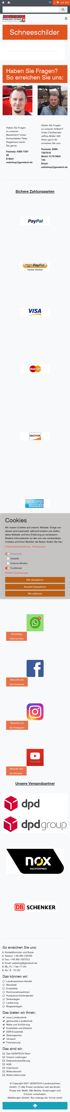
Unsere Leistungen (16, 1057)
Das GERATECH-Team (18, 1053)
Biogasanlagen (14, 1006)
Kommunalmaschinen (18, 992)
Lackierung (12, 1002)
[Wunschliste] (50, 2)
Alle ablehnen (35, 593)
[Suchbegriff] (31, 9)
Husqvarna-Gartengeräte (19, 995)
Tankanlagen (13, 999)
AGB (8, 1064)
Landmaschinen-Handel (19, 981)
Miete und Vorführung (18, 1024)
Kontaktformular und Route (19, 952)
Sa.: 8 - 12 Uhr (12, 970)
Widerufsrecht (13, 1071)
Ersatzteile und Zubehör (19, 1028)
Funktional (16, 568)
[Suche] (63, 9)
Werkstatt (11, 984)
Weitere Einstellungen (17, 572)
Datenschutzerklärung (18, 1060)
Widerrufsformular (16, 1075)
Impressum (12, 1067)
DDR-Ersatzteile (14, 1031)
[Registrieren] (9, 2)
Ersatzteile (12, 988)
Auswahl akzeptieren (35, 586)
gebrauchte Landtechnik (19, 1021)
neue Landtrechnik (16, 1017)
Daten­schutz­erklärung (18, 546)
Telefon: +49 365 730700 (18, 955)
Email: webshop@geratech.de (21, 963)
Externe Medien (19, 563)
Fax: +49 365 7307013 (17, 959)
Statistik (15, 558)
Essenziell (16, 553)
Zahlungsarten (14, 1035)
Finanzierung (13, 1042)
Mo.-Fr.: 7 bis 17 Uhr (16, 966)
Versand (10, 1039)
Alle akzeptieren (35, 579)
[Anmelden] (3, 2)
